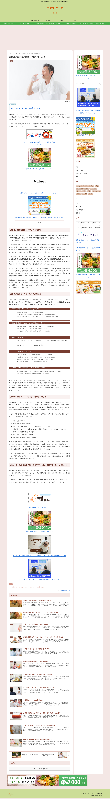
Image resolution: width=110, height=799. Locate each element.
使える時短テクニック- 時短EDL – (39, 507)
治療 (83, 191)
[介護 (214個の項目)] (78, 222)
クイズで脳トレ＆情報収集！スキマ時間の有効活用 (40, 142)
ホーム (80, 794)
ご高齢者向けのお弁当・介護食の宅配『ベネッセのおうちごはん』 (40, 193)
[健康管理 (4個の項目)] (97, 228)
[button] (100, 84)
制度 (86, 188)
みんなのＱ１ (40, 144)
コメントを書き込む (40, 770)
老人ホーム (31, 587)
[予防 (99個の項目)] (99, 222)
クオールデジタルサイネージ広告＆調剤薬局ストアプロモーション (39, 579)
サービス (85, 186)
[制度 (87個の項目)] (83, 225)
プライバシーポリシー (89, 794)
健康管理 (80, 188)
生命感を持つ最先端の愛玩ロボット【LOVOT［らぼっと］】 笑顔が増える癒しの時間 (39, 556)
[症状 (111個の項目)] (94, 222)
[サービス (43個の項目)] (84, 228)
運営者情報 (99, 794)
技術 (78, 191)
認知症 (42, 587)
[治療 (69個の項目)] (87, 225)
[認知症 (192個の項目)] (83, 222)
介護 (11, 583)
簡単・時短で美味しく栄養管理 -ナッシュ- (39, 169)
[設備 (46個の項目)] (78, 228)
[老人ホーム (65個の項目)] (93, 225)
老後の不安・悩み (81, 173)
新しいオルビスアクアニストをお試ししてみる (25, 108)
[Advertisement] (55, 38)
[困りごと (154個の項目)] (89, 222)
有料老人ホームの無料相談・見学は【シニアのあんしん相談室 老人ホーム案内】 (40, 217)
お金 (78, 186)
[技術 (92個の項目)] (78, 225)
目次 (38, 222)
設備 (37, 587)
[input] (88, 83)
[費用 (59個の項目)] (99, 225)
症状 (25, 587)
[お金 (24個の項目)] (91, 228)
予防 (11, 587)
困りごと (20, 587)
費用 (90, 194)
